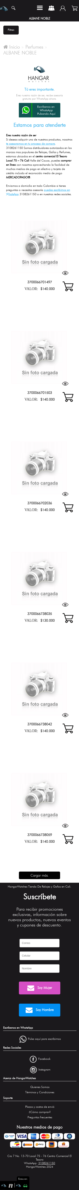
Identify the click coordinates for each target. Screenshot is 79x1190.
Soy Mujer (39, 988)
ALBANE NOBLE (20, 53)
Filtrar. (11, 29)
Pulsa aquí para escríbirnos (44, 1039)
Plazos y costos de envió (39, 1107)
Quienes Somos (39, 1087)
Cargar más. (39, 875)
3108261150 (46, 1163)
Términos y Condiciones (39, 1092)
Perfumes (34, 47)
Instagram (44, 1069)
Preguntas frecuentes (40, 1117)
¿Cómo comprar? (40, 1112)
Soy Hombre (40, 1010)
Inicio (11, 47)
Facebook (44, 1059)
